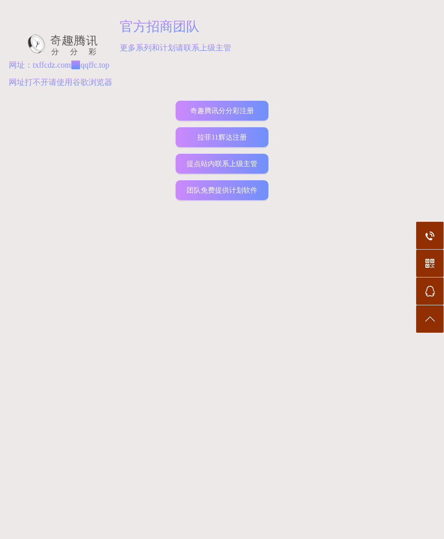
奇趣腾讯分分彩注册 (222, 110)
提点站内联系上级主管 (222, 163)
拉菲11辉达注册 (221, 137)
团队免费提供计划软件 (222, 190)
